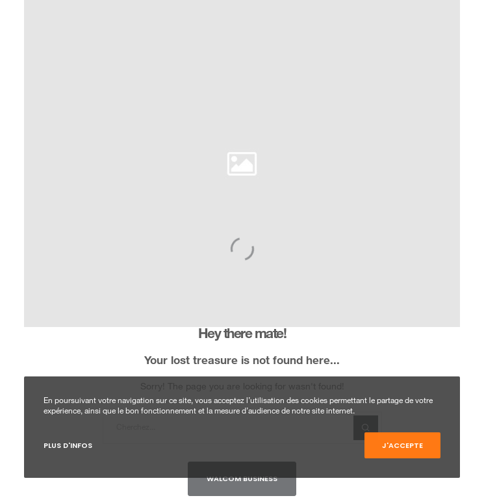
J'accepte (402, 445)
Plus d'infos (68, 445)
